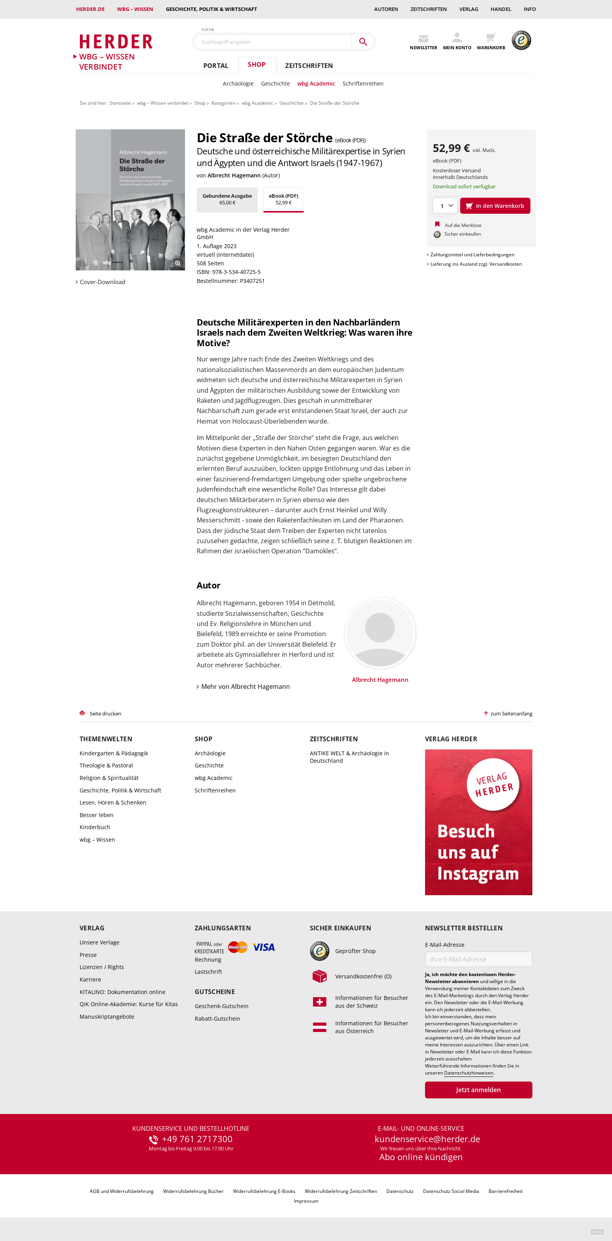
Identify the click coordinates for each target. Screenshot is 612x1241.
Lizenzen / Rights (102, 967)
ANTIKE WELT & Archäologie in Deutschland (349, 757)
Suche (208, 29)
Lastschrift (208, 971)
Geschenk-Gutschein (222, 1006)
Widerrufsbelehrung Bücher (193, 1191)
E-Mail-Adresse (444, 944)
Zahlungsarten (223, 928)
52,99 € (283, 199)
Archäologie (238, 83)
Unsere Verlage (99, 942)
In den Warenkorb (500, 205)
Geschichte (275, 83)
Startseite (120, 103)
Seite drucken (105, 713)
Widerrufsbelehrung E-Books (264, 1191)
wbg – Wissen (135, 9)
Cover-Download (102, 282)
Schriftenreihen (363, 83)
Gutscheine (215, 992)
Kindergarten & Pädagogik (114, 753)
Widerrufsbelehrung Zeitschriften (341, 1191)
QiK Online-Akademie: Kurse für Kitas (129, 1004)
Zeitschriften (429, 9)
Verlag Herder (451, 739)
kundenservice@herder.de (427, 1139)
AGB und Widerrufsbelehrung (122, 1191)
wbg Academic (316, 83)
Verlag (468, 9)
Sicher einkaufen (340, 928)
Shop (256, 64)
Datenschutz (400, 1191)
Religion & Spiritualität (109, 777)
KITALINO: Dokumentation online (122, 992)
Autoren (386, 9)
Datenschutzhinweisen (468, 1073)
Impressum (306, 1201)
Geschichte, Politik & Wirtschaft (211, 9)
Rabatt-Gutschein (217, 1018)
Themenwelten (106, 739)
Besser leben (97, 815)
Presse (88, 954)
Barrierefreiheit (506, 1191)
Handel (501, 9)
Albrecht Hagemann (234, 175)
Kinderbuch (95, 827)
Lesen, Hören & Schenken (113, 802)
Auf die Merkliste (463, 225)
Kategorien (223, 103)
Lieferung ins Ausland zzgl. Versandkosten (476, 264)
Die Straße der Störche (334, 103)
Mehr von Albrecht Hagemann (245, 686)
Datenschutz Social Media (451, 1191)
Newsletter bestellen (464, 928)
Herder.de (90, 9)
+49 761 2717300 (197, 1139)
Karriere (90, 979)
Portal (215, 65)
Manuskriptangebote (107, 1016)
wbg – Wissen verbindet (162, 103)
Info (530, 9)
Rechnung (208, 959)
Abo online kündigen (421, 1157)
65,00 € (227, 199)
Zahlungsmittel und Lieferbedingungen (472, 254)
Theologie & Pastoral (106, 765)
